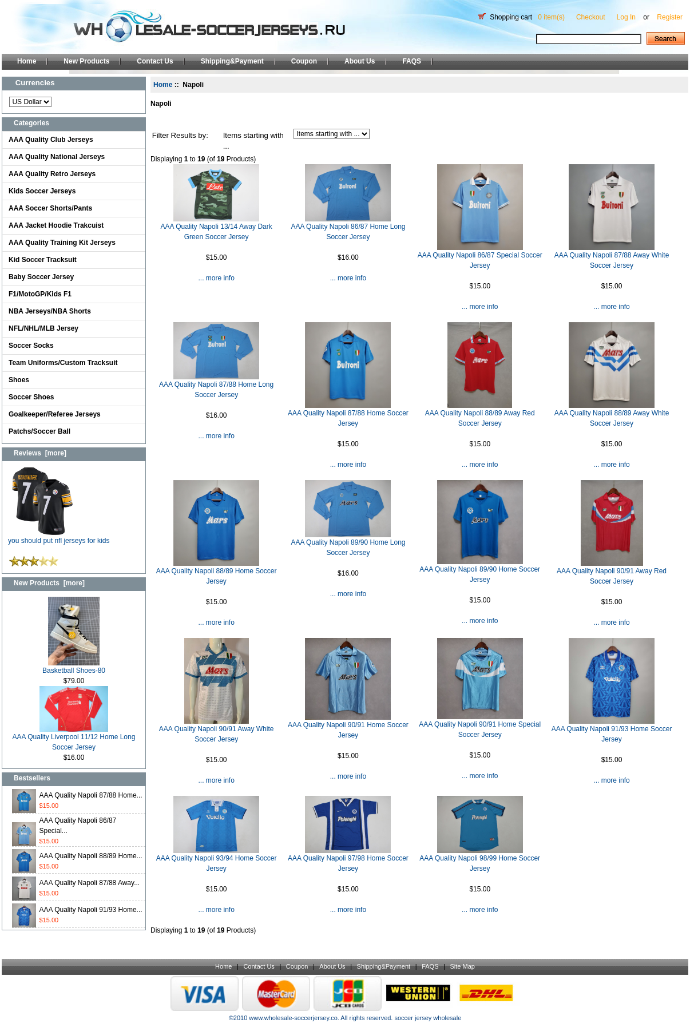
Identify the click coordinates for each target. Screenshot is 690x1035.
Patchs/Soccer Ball (39, 431)
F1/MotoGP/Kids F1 (40, 294)
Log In (626, 17)
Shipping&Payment (232, 61)
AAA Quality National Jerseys (57, 157)
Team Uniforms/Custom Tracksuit (63, 363)
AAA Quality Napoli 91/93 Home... (90, 910)
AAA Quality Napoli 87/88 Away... (89, 883)
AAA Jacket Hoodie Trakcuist (56, 225)
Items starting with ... (253, 141)
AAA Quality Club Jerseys (51, 140)
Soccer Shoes (31, 397)
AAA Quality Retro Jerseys (52, 174)
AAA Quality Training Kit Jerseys (62, 243)
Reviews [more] (40, 453)
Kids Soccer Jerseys (42, 191)
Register (670, 17)
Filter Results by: (180, 135)
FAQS (411, 61)
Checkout (590, 17)
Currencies (35, 82)
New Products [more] (49, 583)
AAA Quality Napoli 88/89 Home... (90, 856)
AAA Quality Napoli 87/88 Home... (90, 795)
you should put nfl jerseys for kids (58, 537)
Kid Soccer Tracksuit (43, 260)
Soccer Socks (31, 346)
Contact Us (155, 61)
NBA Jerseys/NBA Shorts (50, 311)
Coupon (304, 61)
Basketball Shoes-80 (73, 667)
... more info (216, 278)
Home (26, 61)
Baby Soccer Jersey (41, 277)
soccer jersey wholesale (427, 1017)
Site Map (462, 966)
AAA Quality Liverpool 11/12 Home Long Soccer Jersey (74, 738)
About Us (359, 61)
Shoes (19, 380)
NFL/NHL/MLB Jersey (43, 328)
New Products (86, 61)
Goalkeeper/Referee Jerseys (55, 414)
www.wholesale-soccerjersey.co (293, 1017)
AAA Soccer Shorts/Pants (50, 208)
